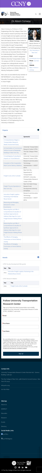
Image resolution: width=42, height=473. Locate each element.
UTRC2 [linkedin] (6, 434)
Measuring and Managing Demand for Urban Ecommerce (11, 205)
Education (4, 413)
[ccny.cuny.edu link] (21, 2)
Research (4, 418)
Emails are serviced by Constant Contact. (15, 348)
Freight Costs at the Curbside (12, 176)
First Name (6, 323)
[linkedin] (2, 434)
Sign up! (21, 353)
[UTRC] (19, 463)
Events (3, 422)
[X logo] (2, 439)
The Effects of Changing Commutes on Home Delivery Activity (12, 239)
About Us (4, 404)
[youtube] (26, 468)
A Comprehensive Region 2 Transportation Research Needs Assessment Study (11, 142)
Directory (4, 426)
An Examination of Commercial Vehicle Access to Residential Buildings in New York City (13, 150)
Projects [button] (5, 130)
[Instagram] (16, 468)
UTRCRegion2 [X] (8, 439)
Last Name (6, 331)
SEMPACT (4, 409)
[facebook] (19, 468)
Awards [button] (4, 257)
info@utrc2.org (5, 385)
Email (4, 315)
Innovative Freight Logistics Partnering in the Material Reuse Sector (11, 197)
